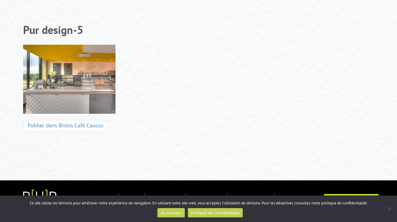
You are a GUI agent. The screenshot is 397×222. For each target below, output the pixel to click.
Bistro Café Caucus (65, 125)
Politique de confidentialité (215, 213)
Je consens (170, 213)
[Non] (389, 209)
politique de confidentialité (344, 203)
